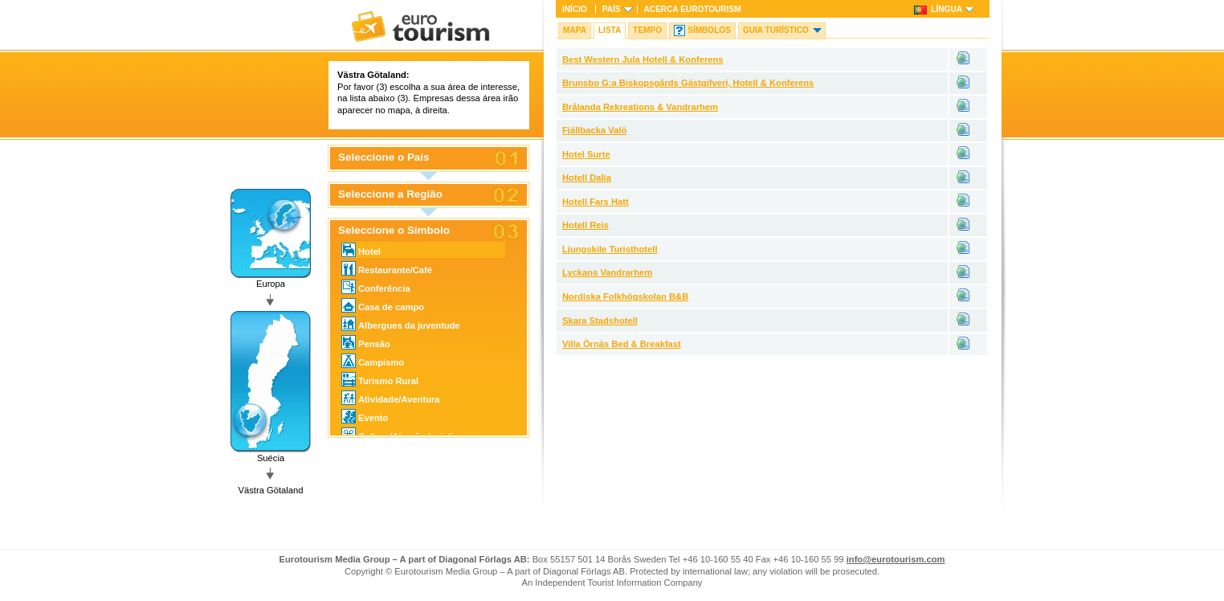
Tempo (647, 30)
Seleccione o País (384, 157)
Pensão (365, 342)
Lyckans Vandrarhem (607, 272)
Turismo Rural (379, 379)
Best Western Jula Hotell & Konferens (643, 59)
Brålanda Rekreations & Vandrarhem (640, 107)
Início (574, 9)
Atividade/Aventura (390, 397)
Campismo (372, 361)
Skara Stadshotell (600, 320)
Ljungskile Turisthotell (610, 249)
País (611, 9)
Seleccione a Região (390, 194)
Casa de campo (382, 305)
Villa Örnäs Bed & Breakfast (621, 344)
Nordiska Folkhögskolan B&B (625, 296)
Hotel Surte (586, 154)
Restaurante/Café (386, 268)
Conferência (375, 287)
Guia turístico (776, 30)
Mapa (574, 30)
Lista (609, 30)
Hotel (361, 250)
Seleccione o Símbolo (394, 230)
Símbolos (709, 30)
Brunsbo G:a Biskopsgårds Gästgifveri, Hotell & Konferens (688, 83)
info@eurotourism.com (896, 559)
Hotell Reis (585, 225)
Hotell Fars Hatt (595, 201)
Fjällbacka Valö (594, 130)
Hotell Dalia (586, 177)
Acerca (692, 9)
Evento (364, 416)
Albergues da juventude (400, 324)
